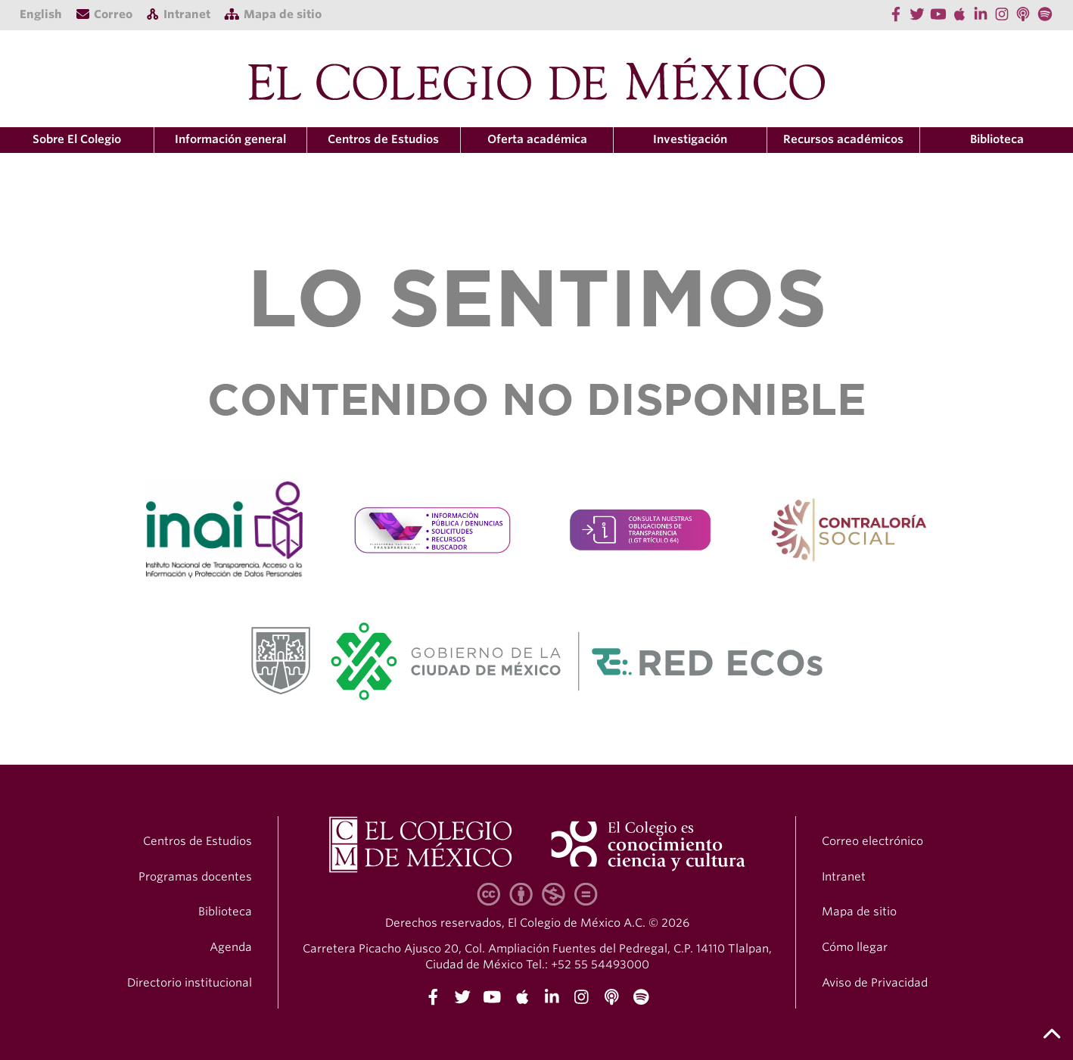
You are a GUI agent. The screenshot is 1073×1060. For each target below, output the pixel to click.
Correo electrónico (872, 841)
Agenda (231, 947)
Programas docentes (195, 877)
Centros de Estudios (197, 841)
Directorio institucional (189, 983)
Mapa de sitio (859, 911)
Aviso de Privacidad (875, 983)
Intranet (844, 877)
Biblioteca (997, 139)
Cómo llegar (855, 947)
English (41, 14)
